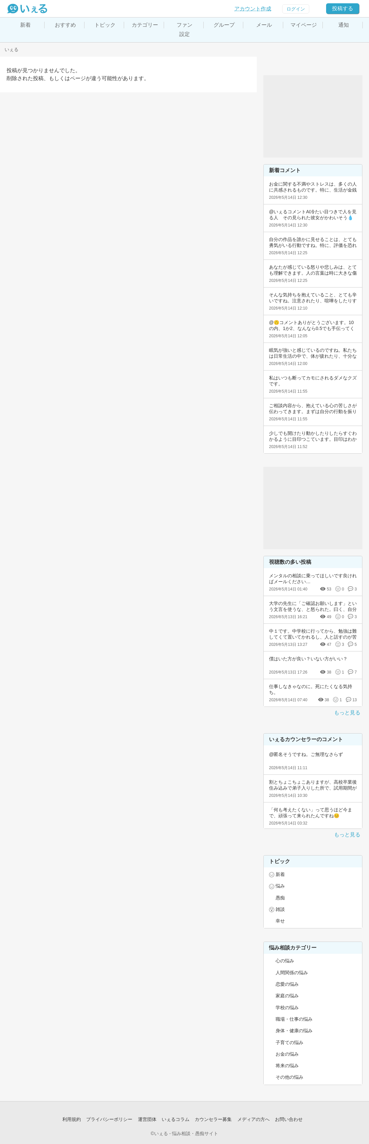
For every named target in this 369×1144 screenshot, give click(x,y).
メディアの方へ (253, 1119)
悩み (280, 885)
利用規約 (71, 1119)
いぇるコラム (175, 1119)
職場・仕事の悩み (294, 1019)
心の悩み (285, 960)
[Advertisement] (312, 116)
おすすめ (65, 25)
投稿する (342, 8)
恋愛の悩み (287, 984)
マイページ (303, 25)
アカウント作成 (252, 9)
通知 (343, 25)
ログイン (295, 9)
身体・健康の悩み (294, 1030)
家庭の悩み (287, 995)
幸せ (280, 920)
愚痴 (280, 897)
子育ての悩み (289, 1042)
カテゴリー (145, 25)
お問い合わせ (289, 1119)
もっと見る (347, 712)
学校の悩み (287, 1007)
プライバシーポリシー (109, 1119)
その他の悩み (289, 1077)
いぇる (11, 49)
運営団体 (147, 1119)
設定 (184, 34)
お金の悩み (287, 1054)
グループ (224, 25)
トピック (105, 25)
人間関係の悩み (292, 972)
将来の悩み (287, 1065)
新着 (25, 25)
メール (264, 25)
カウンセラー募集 (213, 1119)
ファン (184, 25)
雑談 (280, 909)
